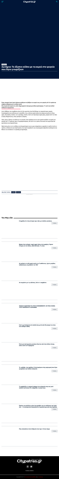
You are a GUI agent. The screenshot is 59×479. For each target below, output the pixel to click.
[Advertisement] (29, 205)
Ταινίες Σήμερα (29, 470)
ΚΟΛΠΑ (18, 192)
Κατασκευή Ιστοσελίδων (30, 476)
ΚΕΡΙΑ (13, 192)
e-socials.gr (40, 476)
